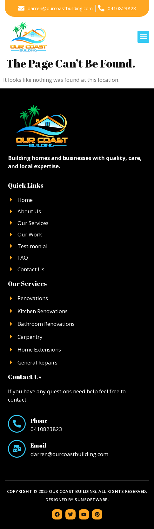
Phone (39, 420)
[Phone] (17, 424)
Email (38, 445)
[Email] (17, 449)
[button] (143, 37)
